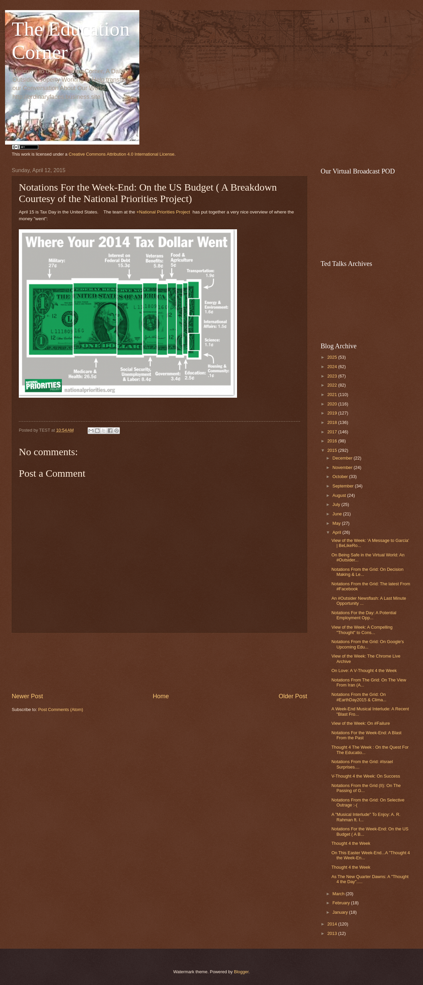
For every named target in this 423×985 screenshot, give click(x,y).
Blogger (241, 971)
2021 (332, 394)
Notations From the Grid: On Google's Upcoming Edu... (367, 644)
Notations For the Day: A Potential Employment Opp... (363, 615)
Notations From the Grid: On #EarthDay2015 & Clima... (358, 697)
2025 (332, 357)
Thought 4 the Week (350, 843)
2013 (332, 933)
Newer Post (27, 696)
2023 (332, 376)
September (343, 485)
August (339, 495)
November (343, 467)
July (336, 504)
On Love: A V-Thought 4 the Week (363, 670)
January (340, 912)
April (337, 532)
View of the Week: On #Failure (360, 723)
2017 (332, 431)
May (337, 523)
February (341, 902)
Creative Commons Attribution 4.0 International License (122, 154)
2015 (332, 450)
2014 (332, 924)
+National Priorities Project (163, 211)
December (343, 458)
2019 (332, 413)
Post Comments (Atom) (60, 709)
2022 (332, 385)
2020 (332, 403)
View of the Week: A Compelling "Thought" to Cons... (361, 630)
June (337, 513)
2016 (332, 440)
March (338, 893)
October (340, 476)
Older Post (293, 696)
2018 (332, 422)
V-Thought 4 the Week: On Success (365, 776)
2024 (332, 366)
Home (161, 696)
